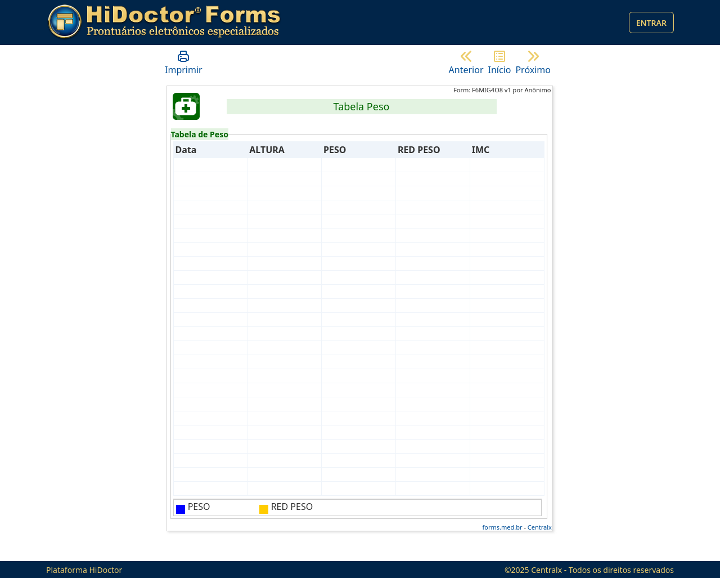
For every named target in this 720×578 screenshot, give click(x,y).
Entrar (651, 22)
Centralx (540, 527)
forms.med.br (503, 527)
